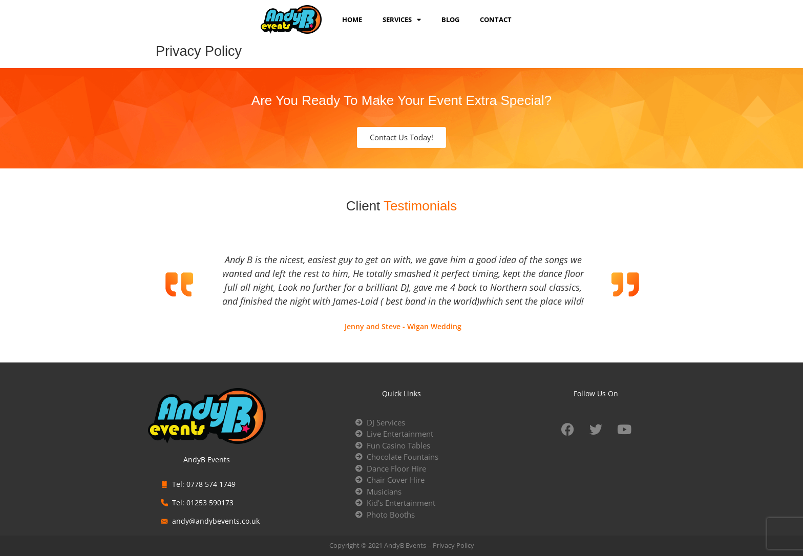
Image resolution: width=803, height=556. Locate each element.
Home (352, 19)
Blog (450, 19)
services (402, 19)
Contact (496, 19)
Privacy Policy (453, 545)
